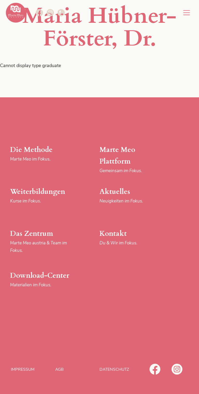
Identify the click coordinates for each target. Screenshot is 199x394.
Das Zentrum (41, 241)
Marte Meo (16, 12)
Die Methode (41, 154)
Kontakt (131, 238)
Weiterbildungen (41, 196)
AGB (59, 369)
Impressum (22, 369)
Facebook (155, 369)
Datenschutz (114, 369)
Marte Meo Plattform (131, 160)
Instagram (177, 369)
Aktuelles (131, 196)
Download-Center (41, 280)
